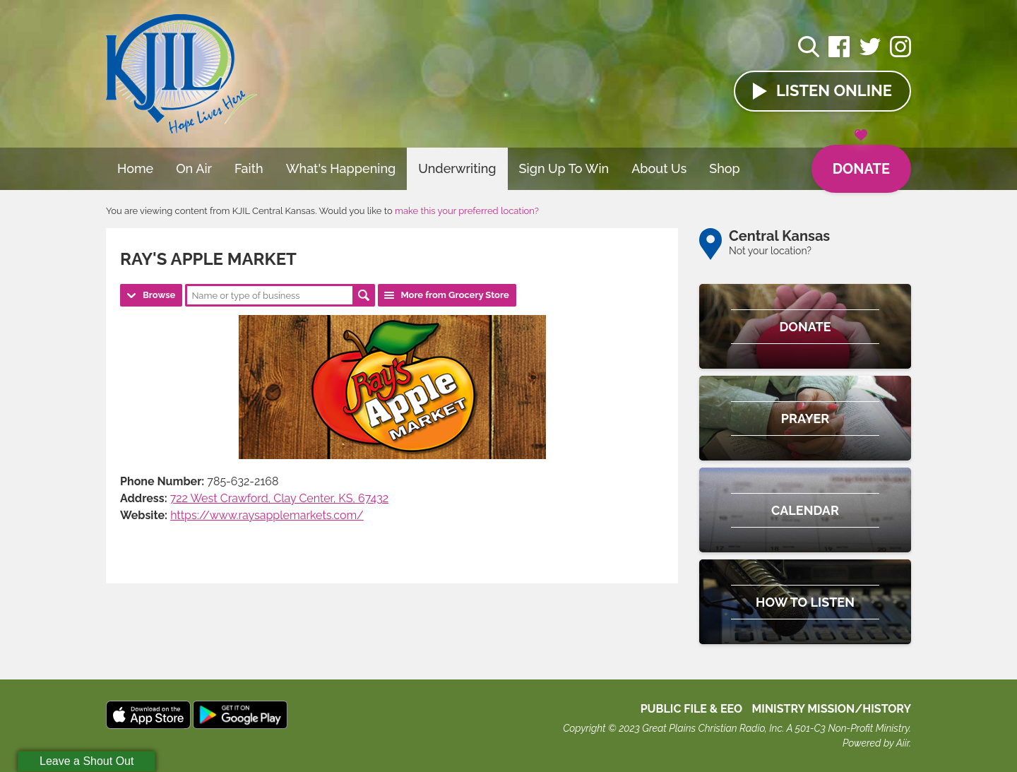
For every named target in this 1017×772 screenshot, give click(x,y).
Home (135, 168)
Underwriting (457, 168)
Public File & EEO (692, 708)
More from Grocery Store (454, 295)
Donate (861, 161)
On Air (194, 168)
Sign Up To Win (564, 168)
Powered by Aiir (876, 743)
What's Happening (341, 168)
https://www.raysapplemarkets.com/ (267, 515)
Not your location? (770, 250)
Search (363, 295)
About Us (658, 168)
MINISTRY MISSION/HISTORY (831, 708)
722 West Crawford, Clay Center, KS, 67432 (279, 498)
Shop (724, 168)
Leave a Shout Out (86, 761)
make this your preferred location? (467, 211)
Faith (248, 168)
